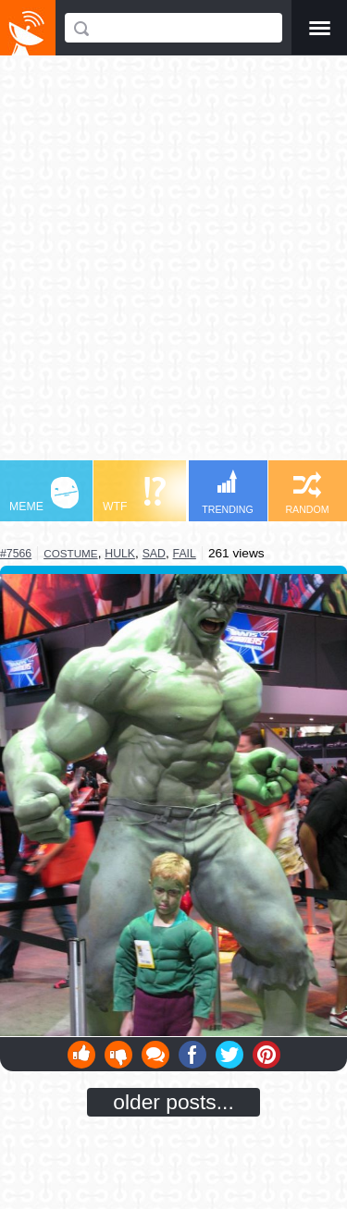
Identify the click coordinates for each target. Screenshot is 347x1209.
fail (184, 553)
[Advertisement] (173, 266)
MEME (44, 495)
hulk (120, 553)
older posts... (173, 1102)
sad (154, 553)
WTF (134, 495)
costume (70, 553)
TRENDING (228, 492)
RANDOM (306, 493)
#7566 (15, 553)
